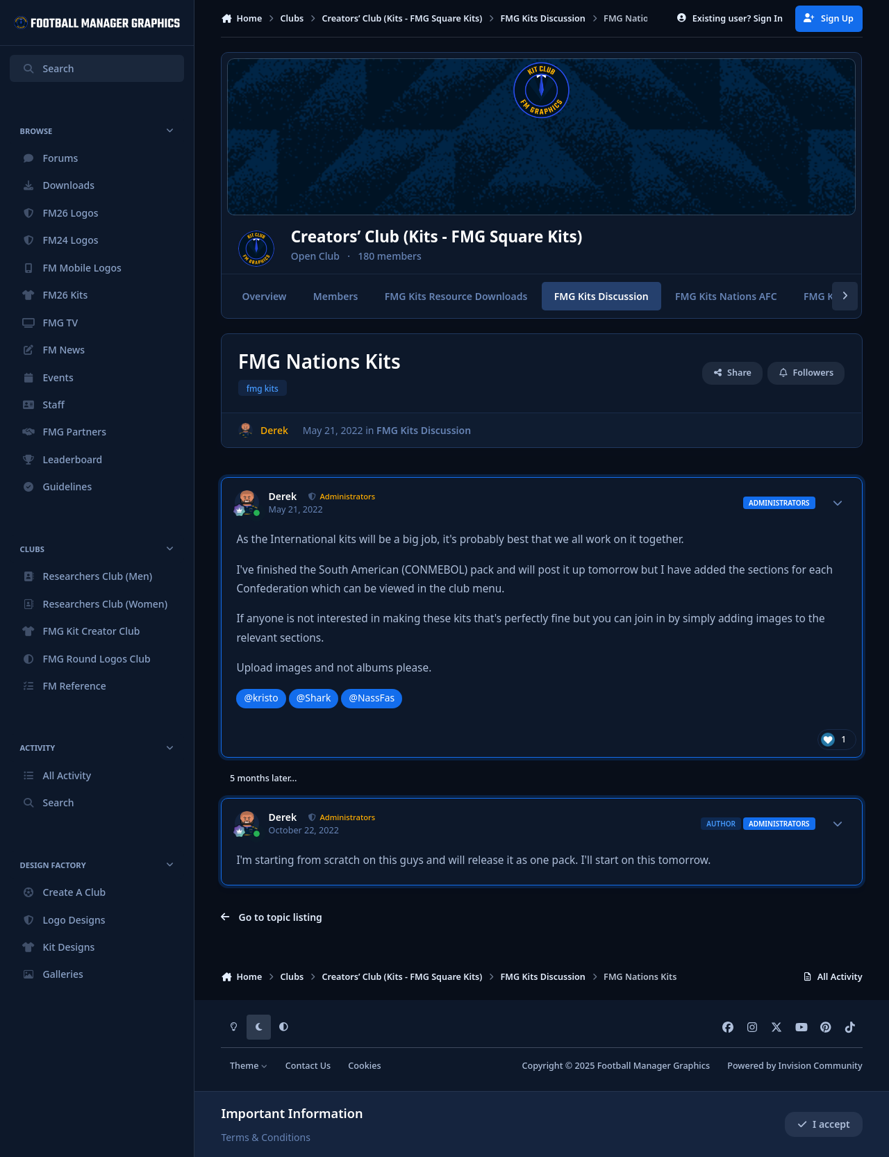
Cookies (364, 1066)
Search (48, 68)
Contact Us (308, 1066)
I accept (823, 1124)
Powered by (794, 1066)
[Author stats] (837, 502)
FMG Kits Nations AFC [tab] (726, 296)
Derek (283, 496)
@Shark (314, 697)
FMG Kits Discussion (424, 430)
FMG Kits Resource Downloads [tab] (456, 296)
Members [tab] (335, 296)
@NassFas (372, 697)
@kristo (261, 697)
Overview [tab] (264, 296)
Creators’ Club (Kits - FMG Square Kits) (480, 237)
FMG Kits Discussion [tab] (601, 296)
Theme (249, 1066)
